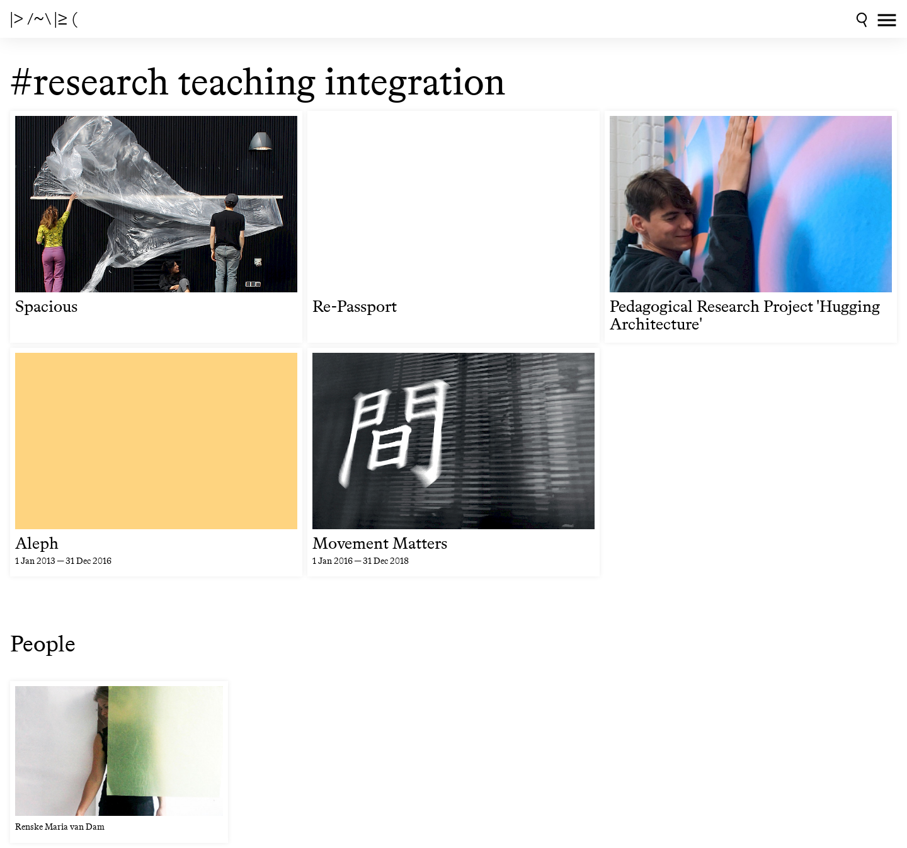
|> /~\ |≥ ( (43, 19)
